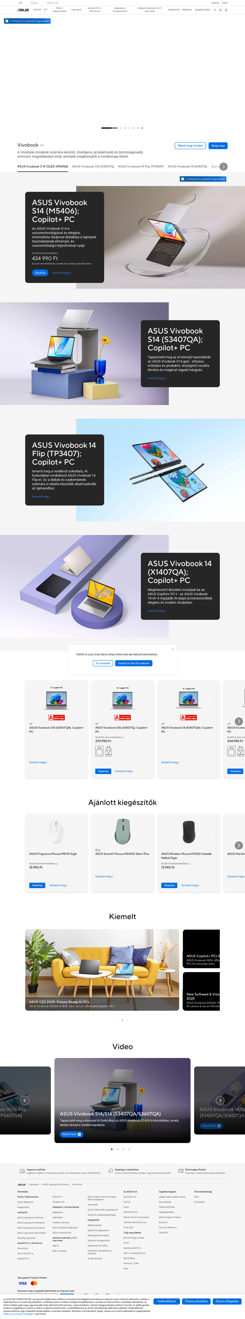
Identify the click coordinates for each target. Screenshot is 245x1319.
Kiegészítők (23, 1207)
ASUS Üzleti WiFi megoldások (103, 1209)
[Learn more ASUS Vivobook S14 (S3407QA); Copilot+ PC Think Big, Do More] (122, 131)
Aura (126, 1268)
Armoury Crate (131, 1263)
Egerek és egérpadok (98, 1230)
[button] (215, 3)
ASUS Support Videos (170, 1217)
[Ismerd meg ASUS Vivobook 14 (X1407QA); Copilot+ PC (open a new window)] (157, 611)
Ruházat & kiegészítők (99, 1240)
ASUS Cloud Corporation (136, 1217)
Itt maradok (103, 663)
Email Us (163, 1222)
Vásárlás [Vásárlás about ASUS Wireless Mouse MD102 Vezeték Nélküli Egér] (169, 885)
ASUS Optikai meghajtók (65, 1227)
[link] (23, 10)
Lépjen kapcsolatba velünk (172, 1197)
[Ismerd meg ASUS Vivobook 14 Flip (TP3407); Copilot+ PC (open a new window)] (41, 496)
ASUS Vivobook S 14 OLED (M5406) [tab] (42, 167)
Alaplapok (58, 1212)
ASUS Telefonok (25, 1202)
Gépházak (58, 1217)
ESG (196, 1197)
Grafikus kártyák (61, 1222)
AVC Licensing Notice (134, 1253)
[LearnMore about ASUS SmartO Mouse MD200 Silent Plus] (106, 876)
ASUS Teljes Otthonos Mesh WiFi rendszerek (102, 1198)
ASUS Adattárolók (62, 1232)
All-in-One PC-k (25, 1253)
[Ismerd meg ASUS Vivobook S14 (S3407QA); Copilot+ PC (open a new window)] (157, 378)
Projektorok (59, 1202)
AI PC (126, 1243)
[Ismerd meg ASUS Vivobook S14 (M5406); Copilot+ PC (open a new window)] (61, 273)
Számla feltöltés (167, 1207)
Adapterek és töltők (98, 1245)
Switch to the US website (133, 663)
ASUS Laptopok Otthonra (30, 1217)
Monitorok (22, 1248)
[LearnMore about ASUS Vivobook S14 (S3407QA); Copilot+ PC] (40, 762)
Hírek (126, 1207)
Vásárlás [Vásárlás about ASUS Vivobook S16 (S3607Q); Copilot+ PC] (103, 771)
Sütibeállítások (167, 1301)
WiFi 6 (56, 1246)
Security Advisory (168, 1227)
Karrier (127, 1202)
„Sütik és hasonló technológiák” (18, 1314)
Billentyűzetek (95, 1225)
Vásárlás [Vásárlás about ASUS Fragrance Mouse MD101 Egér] (37, 885)
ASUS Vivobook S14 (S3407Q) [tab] (93, 167)
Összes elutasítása (196, 1301)
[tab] (109, 128)
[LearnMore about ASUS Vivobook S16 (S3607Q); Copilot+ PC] (126, 771)
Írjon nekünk (165, 1202)
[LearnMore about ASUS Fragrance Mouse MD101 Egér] (60, 885)
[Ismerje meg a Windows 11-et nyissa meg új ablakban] (203, 179)
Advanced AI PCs (132, 1248)
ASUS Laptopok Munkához (31, 1222)
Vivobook (77, 1184)
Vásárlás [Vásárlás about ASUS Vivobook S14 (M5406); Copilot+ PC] (235, 771)
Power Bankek (95, 1258)
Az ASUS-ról (130, 1197)
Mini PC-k (57, 1197)
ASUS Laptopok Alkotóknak (31, 1233)
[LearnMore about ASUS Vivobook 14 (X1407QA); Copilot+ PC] (172, 762)
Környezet (199, 1202)
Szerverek (93, 1204)
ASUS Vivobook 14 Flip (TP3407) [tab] (141, 167)
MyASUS (163, 1232)
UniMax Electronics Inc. (135, 1222)
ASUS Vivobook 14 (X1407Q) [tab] (187, 167)
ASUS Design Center (134, 1238)
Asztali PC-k (23, 1258)
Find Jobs (128, 1227)
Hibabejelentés (166, 1212)
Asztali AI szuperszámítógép (102, 1215)
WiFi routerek (59, 1251)
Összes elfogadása (227, 1301)
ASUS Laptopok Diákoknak (31, 1227)
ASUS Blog (129, 1258)
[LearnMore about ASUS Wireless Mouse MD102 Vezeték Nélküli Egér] (192, 885)
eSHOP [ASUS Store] (37, 9)
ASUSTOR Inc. (131, 1212)
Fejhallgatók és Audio (98, 1235)
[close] (172, 649)
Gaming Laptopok (26, 1238)
